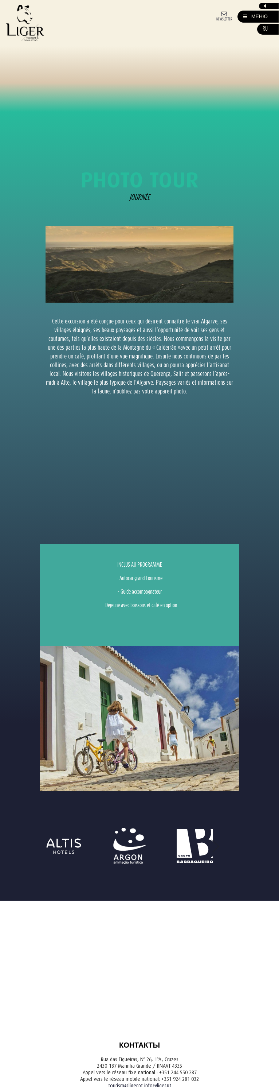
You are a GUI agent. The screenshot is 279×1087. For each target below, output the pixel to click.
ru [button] (265, 29)
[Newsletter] (224, 15)
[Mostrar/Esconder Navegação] (255, 17)
